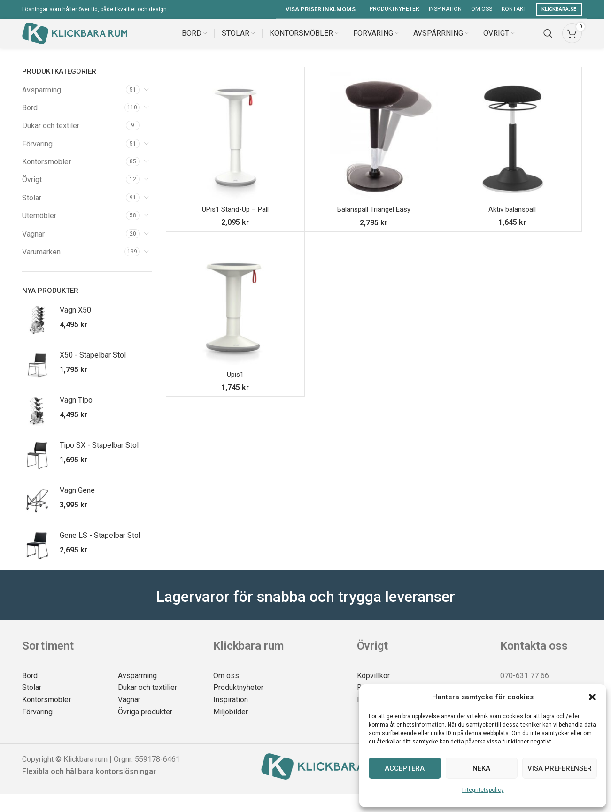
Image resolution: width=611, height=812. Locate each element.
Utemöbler (39, 224)
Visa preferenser (559, 768)
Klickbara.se (558, 9)
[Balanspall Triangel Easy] (373, 144)
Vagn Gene (77, 499)
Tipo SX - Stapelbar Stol (99, 454)
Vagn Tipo (76, 409)
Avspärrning (41, 98)
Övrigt (32, 188)
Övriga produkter (145, 720)
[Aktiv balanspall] (512, 144)
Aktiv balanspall (512, 218)
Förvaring (37, 152)
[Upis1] (235, 309)
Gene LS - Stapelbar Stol (100, 544)
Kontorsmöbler (46, 170)
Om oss (226, 684)
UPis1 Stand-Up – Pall (235, 218)
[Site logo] (74, 36)
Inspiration (230, 708)
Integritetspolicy (483, 790)
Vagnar (33, 242)
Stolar (31, 206)
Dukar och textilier (147, 696)
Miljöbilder (230, 720)
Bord (30, 116)
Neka (481, 768)
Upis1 (235, 382)
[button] (592, 697)
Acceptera (405, 768)
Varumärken (41, 260)
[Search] (548, 37)
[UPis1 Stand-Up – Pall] (235, 144)
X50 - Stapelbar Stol (93, 364)
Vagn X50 (75, 318)
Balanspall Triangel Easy (373, 218)
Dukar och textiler (50, 134)
